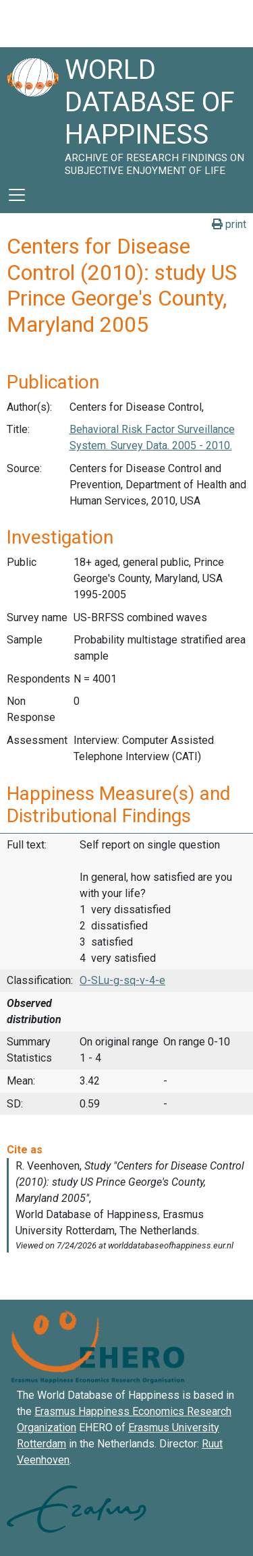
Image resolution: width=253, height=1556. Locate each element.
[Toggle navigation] (17, 195)
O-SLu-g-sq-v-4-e (122, 980)
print (229, 224)
